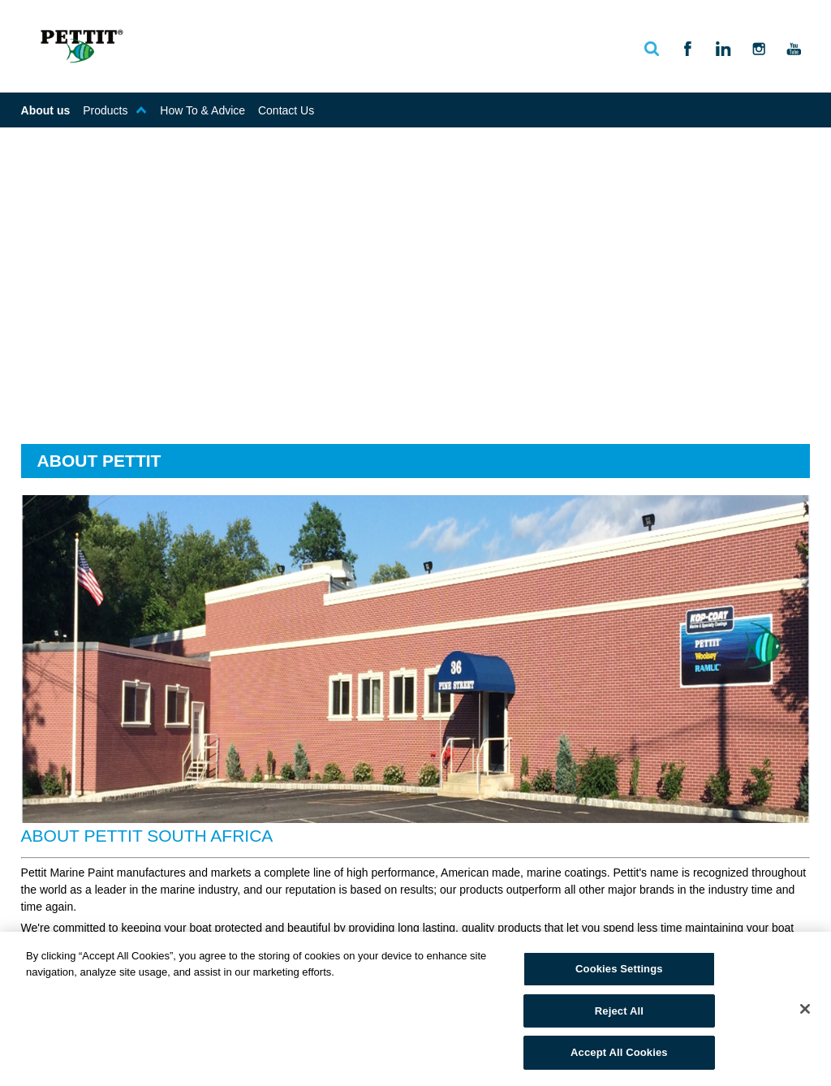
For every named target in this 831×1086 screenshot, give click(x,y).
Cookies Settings (619, 969)
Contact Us (286, 110)
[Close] (805, 1009)
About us (46, 110)
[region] (415, 1009)
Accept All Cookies (619, 1052)
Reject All (619, 1011)
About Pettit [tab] (99, 460)
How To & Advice (202, 110)
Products (115, 110)
